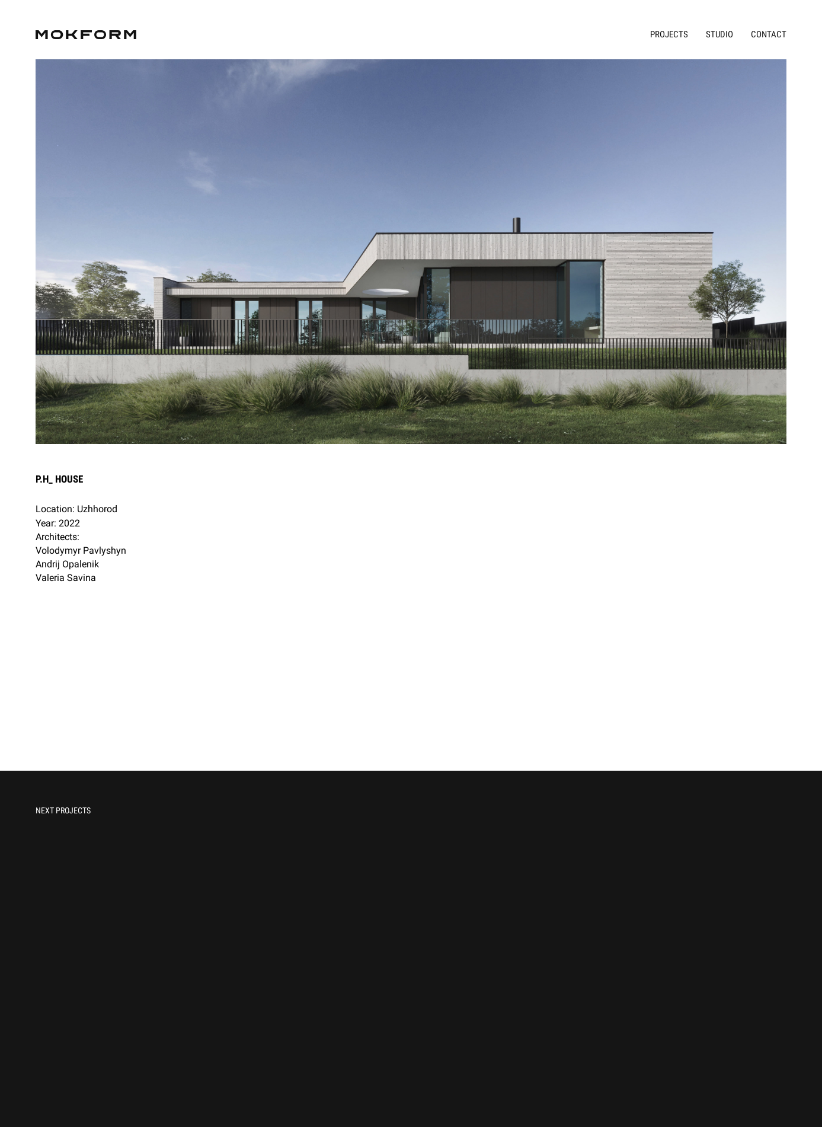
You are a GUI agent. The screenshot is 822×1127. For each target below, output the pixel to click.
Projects (669, 34)
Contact (768, 34)
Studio (719, 34)
